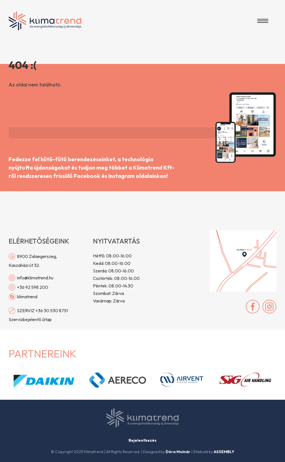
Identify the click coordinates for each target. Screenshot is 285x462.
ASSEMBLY (224, 451)
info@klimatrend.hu (31, 277)
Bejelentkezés (142, 440)
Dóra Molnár (178, 451)
